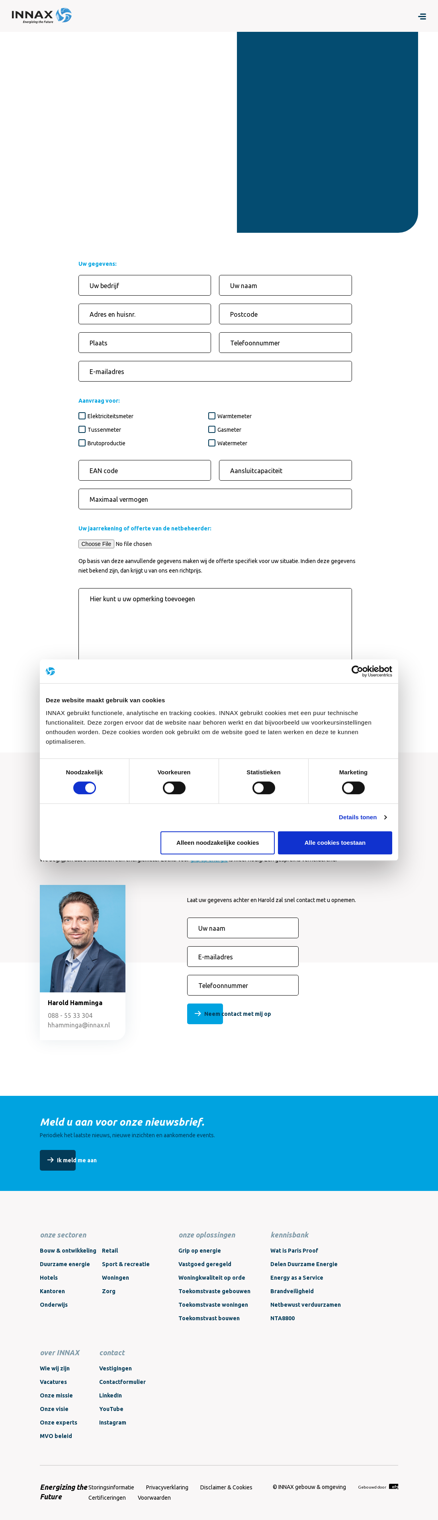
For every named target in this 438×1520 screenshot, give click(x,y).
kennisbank (289, 1235)
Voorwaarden (154, 1498)
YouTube (111, 1409)
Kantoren (52, 1291)
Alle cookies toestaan (335, 842)
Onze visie (54, 1409)
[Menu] (422, 16)
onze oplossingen (206, 1235)
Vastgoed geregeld (204, 1264)
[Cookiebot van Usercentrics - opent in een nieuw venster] (357, 671)
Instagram (112, 1422)
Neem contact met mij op (237, 1014)
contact (111, 1352)
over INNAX (59, 1352)
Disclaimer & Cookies (226, 1487)
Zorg (108, 1291)
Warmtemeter (234, 416)
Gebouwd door (378, 1487)
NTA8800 (282, 1318)
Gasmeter (229, 430)
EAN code (104, 470)
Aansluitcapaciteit (256, 470)
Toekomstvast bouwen (209, 1318)
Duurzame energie (65, 1264)
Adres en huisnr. (112, 314)
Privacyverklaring (167, 1487)
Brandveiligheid (292, 1291)
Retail (110, 1250)
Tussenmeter (104, 430)
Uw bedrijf (104, 285)
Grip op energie (199, 1250)
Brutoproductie (106, 443)
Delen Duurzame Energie (304, 1264)
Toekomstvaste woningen (213, 1305)
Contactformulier (122, 1382)
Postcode (244, 314)
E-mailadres (107, 371)
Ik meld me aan (77, 1160)
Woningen (115, 1277)
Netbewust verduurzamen (305, 1305)
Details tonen (358, 817)
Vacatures (53, 1382)
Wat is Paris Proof (294, 1250)
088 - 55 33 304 (70, 1015)
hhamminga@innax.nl (79, 1025)
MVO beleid (56, 1436)
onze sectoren (63, 1235)
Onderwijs (54, 1305)
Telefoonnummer (255, 343)
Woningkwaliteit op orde (211, 1277)
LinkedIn (110, 1395)
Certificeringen (107, 1498)
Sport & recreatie (126, 1264)
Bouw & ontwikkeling (68, 1250)
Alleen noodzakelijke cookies (217, 842)
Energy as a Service (296, 1277)
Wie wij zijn (55, 1368)
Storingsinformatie (111, 1487)
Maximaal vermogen (119, 499)
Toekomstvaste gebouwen (214, 1291)
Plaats (99, 343)
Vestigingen (115, 1368)
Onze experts (58, 1422)
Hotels (49, 1277)
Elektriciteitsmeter (110, 416)
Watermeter (232, 443)
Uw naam (243, 285)
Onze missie (56, 1395)
